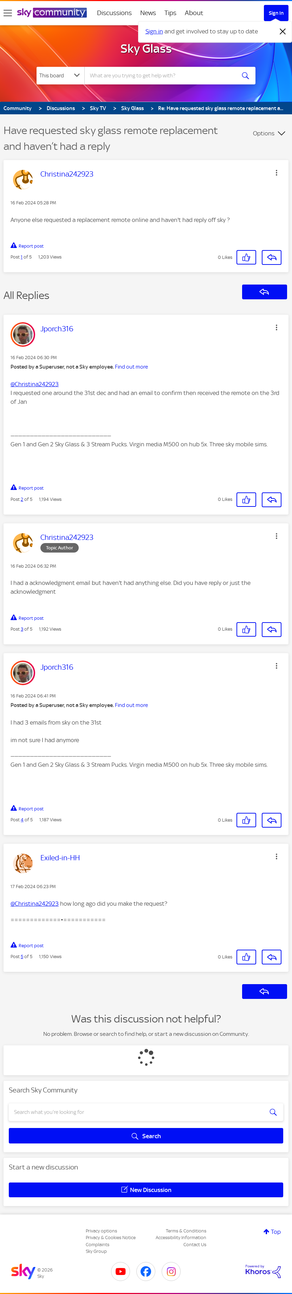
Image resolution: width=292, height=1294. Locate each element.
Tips (170, 13)
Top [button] (276, 1231)
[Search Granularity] (60, 75)
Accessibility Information (181, 1237)
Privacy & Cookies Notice (111, 1237)
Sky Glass (146, 49)
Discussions (114, 13)
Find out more (131, 367)
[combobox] (162, 75)
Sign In (276, 13)
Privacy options (101, 1231)
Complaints (97, 1244)
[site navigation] (8, 13)
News (148, 13)
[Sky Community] (52, 12)
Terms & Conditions (186, 1231)
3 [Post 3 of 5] (22, 629)
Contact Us (194, 1244)
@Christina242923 (35, 384)
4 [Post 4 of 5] (22, 819)
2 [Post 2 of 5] (22, 499)
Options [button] (263, 133)
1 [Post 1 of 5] (21, 257)
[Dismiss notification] (282, 31)
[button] (276, 173)
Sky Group (96, 1251)
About (194, 13)
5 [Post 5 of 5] (22, 956)
